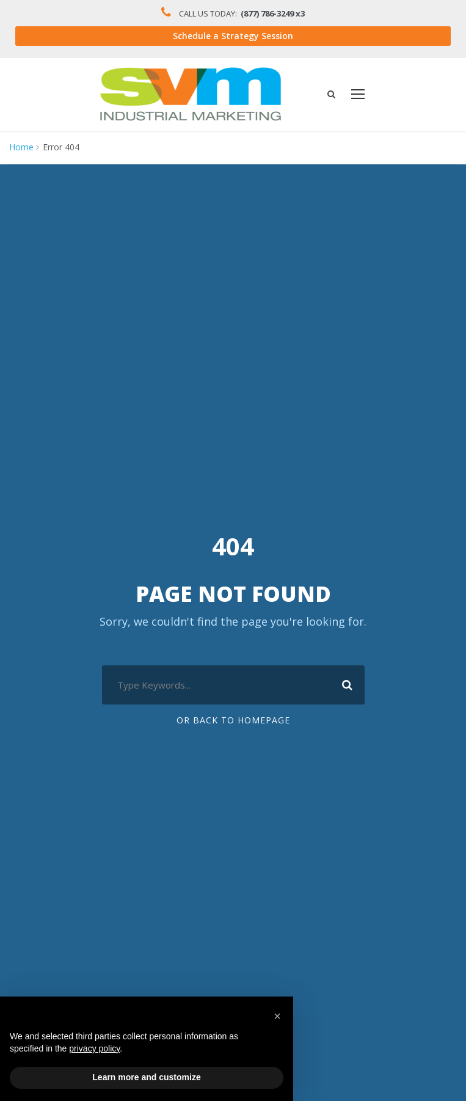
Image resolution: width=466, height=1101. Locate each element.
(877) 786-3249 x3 (275, 13)
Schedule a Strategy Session (233, 37)
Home (20, 148)
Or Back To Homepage (233, 721)
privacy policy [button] (94, 1048)
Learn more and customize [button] (146, 1077)
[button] (277, 1016)
